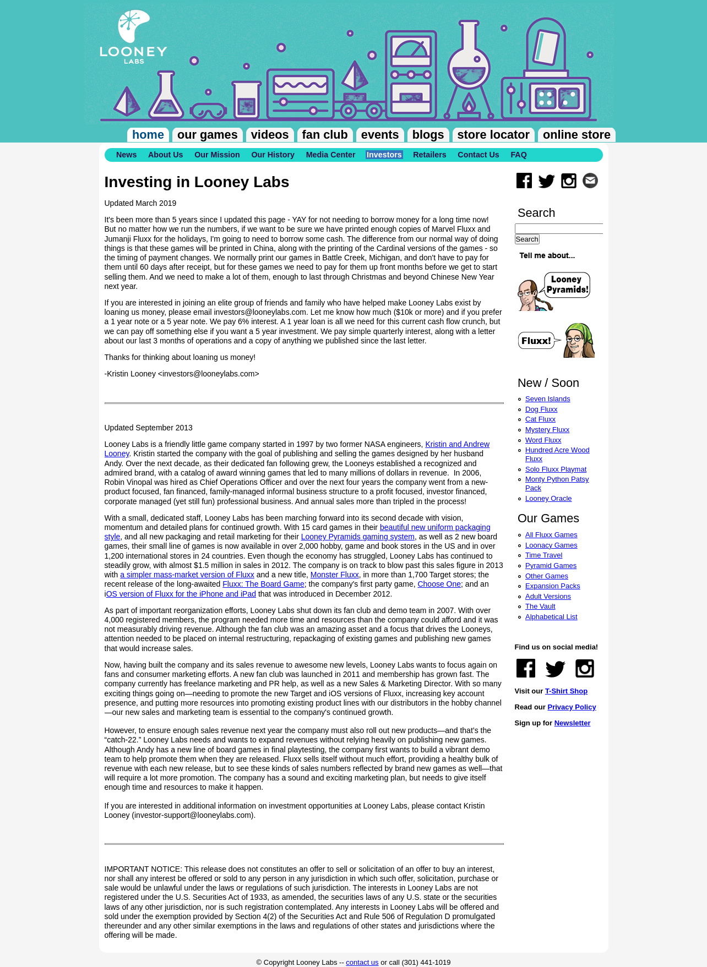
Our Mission (217, 154)
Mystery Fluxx (547, 429)
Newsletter (572, 723)
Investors (384, 154)
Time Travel (543, 555)
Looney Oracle (548, 498)
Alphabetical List (551, 617)
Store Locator (494, 134)
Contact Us (478, 154)
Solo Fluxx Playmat (555, 469)
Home (148, 134)
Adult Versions (548, 596)
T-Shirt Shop (566, 691)
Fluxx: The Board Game (263, 584)
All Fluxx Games (551, 535)
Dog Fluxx (541, 409)
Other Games (546, 576)
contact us (362, 962)
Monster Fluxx (335, 574)
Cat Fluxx (540, 419)
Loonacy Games (551, 545)
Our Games (207, 134)
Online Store (577, 134)
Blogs (428, 134)
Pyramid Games (551, 565)
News (126, 154)
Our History (273, 154)
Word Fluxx (543, 440)
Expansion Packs (552, 586)
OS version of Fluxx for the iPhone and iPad (181, 593)
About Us (165, 154)
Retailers (429, 154)
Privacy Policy (571, 707)
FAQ (518, 154)
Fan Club (325, 134)
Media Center (331, 154)
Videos (270, 134)
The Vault (540, 606)
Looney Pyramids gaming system (358, 536)
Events (380, 134)
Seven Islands (547, 399)
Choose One (439, 584)
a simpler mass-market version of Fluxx (187, 574)
